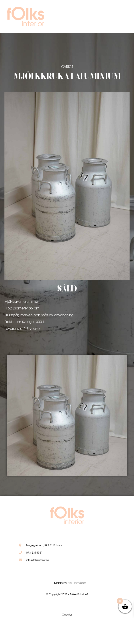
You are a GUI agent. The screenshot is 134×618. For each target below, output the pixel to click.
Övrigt (67, 66)
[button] (114, 17)
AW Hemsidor (77, 583)
